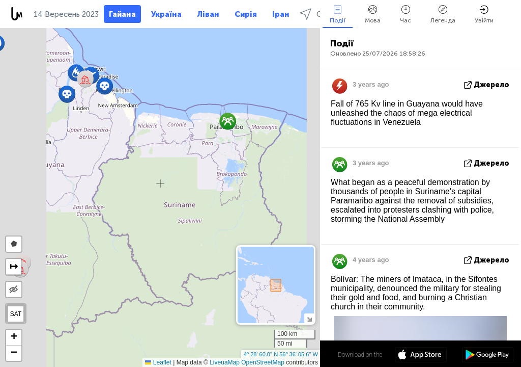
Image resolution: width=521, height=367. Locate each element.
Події (337, 14)
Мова (373, 14)
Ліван (208, 14)
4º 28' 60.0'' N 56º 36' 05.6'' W (281, 354)
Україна (166, 14)
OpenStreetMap (262, 362)
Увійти (484, 14)
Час (405, 14)
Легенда (442, 14)
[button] (104, 86)
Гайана (122, 14)
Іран (281, 14)
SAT (15, 314)
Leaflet (158, 362)
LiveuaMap (225, 362)
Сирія (246, 14)
